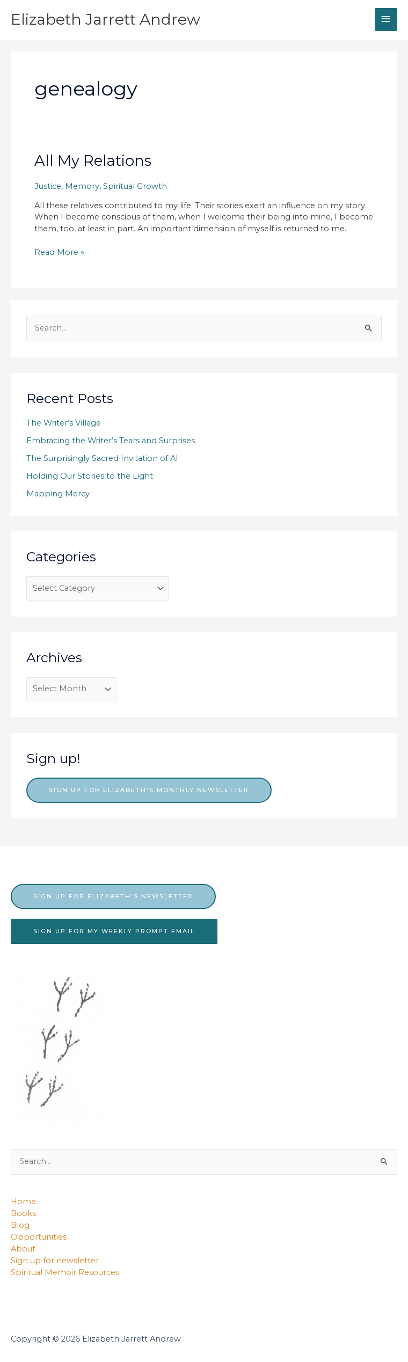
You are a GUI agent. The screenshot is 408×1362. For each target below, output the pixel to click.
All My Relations (92, 161)
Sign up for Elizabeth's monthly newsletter (149, 790)
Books (23, 1213)
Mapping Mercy (58, 494)
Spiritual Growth (135, 186)
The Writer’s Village (63, 423)
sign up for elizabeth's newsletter (113, 896)
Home (23, 1201)
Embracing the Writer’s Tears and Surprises (110, 440)
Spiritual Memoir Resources (65, 1272)
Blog (20, 1225)
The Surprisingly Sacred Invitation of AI (102, 458)
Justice (47, 186)
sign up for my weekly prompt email (114, 931)
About (23, 1249)
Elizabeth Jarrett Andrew (105, 19)
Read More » (59, 253)
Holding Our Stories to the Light (89, 476)
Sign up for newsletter (55, 1260)
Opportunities (39, 1237)
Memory (82, 186)
